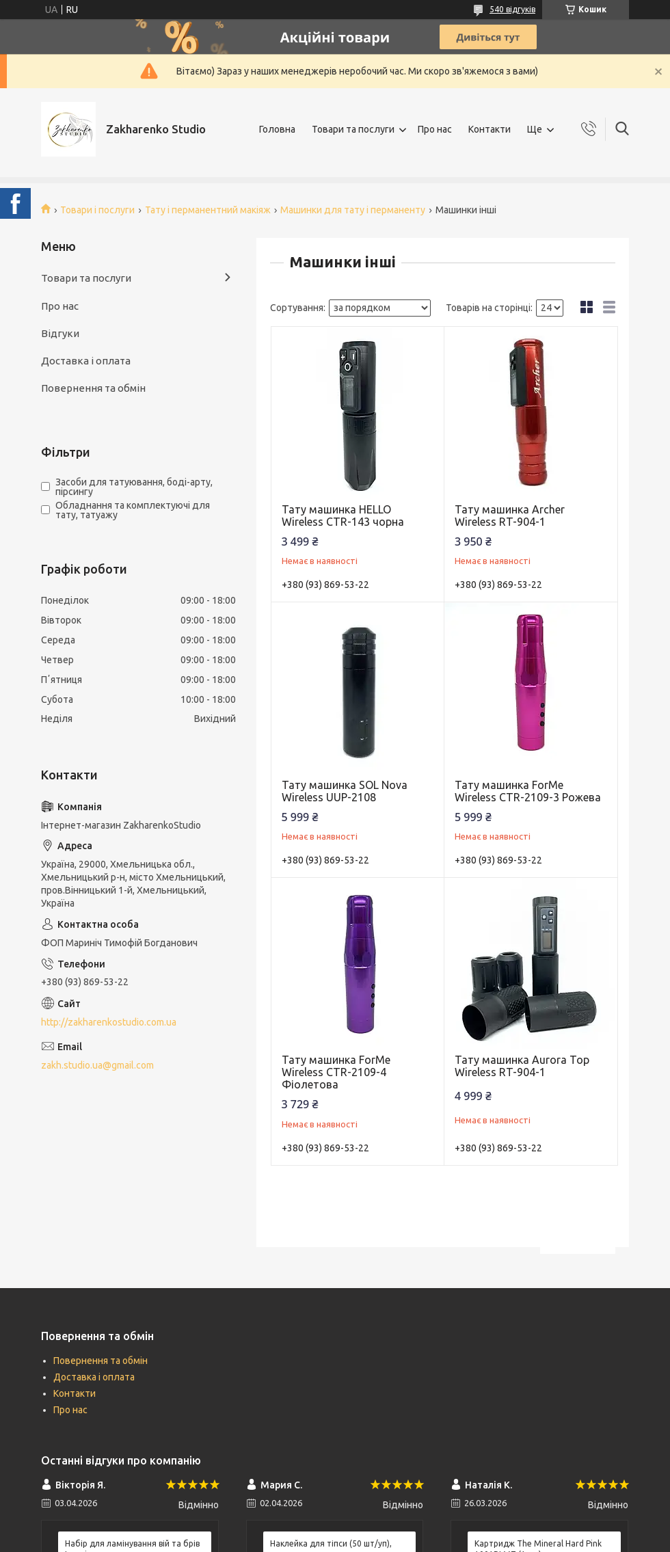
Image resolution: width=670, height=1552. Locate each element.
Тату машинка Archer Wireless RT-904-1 (510, 515)
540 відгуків (512, 9)
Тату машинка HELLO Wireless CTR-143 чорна (343, 515)
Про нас (435, 129)
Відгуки (60, 333)
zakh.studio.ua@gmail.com (97, 1065)
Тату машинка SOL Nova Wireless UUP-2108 (344, 791)
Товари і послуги (97, 209)
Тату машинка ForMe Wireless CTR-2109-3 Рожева (528, 791)
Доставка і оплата (86, 360)
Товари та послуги (353, 129)
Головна (277, 129)
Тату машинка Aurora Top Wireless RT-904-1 (522, 1066)
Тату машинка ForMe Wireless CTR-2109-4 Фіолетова (336, 1072)
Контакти (489, 129)
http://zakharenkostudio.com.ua (108, 1022)
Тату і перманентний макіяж (208, 209)
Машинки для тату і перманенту (352, 209)
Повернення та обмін (93, 388)
